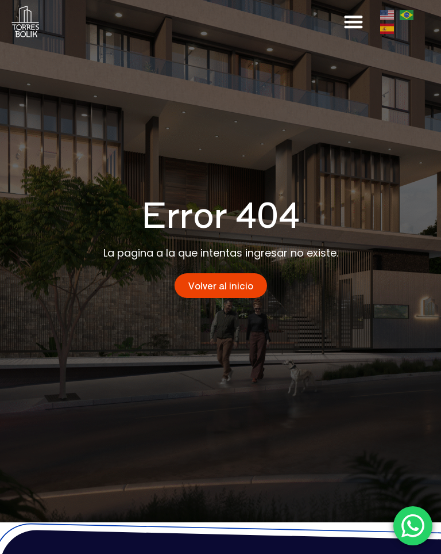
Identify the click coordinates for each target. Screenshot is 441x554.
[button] (354, 21)
